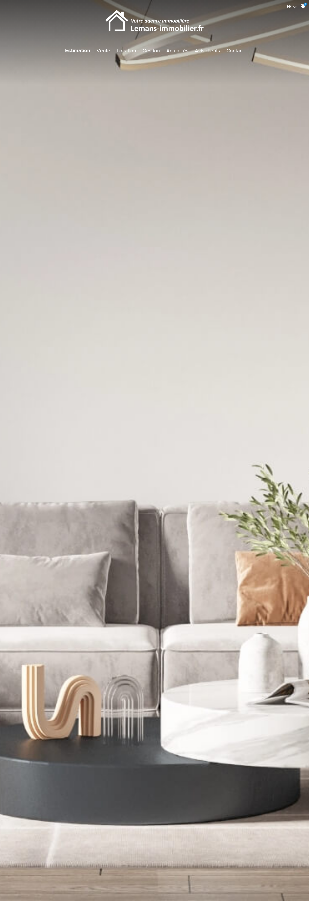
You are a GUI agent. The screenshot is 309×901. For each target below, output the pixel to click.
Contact (235, 50)
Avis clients (207, 50)
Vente (103, 50)
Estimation (77, 50)
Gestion (151, 50)
